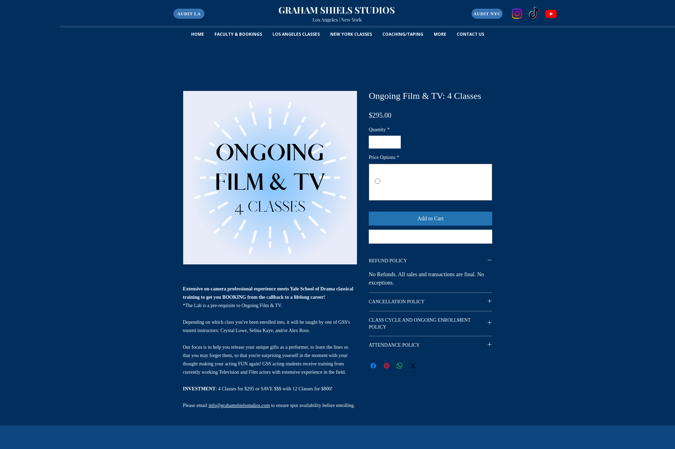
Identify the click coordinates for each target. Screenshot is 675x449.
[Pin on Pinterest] (386, 366)
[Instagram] (517, 13)
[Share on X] (413, 366)
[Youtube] (551, 13)
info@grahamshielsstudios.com (239, 405)
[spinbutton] (385, 142)
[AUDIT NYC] (487, 14)
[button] (188, 14)
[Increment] (395, 142)
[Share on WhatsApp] (400, 366)
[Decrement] (374, 142)
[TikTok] (534, 13)
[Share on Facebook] (373, 366)
